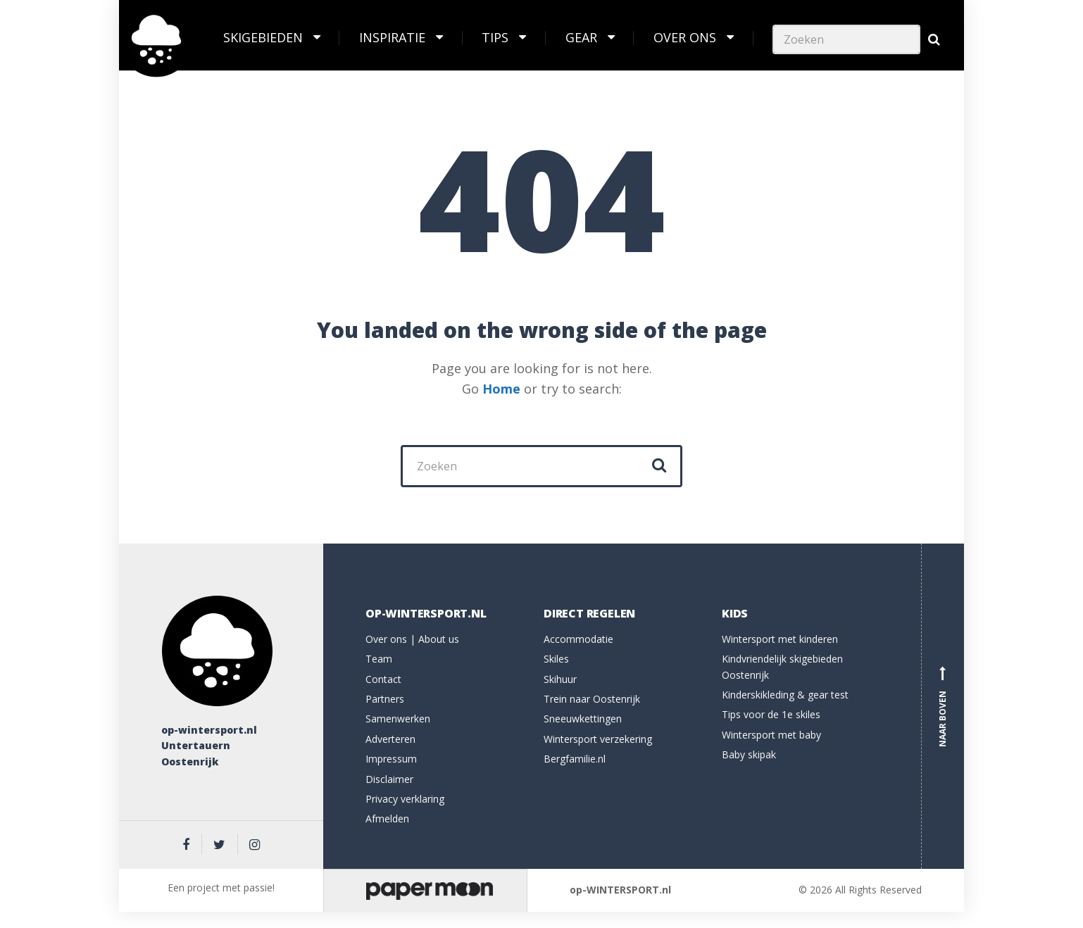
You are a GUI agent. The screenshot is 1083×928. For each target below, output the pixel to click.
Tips (495, 37)
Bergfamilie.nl (575, 758)
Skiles (556, 658)
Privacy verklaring (404, 798)
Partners (384, 699)
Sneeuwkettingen (583, 718)
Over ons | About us (412, 639)
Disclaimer (389, 779)
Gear (581, 37)
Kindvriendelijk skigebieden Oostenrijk (782, 666)
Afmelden (387, 818)
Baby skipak (749, 754)
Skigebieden (263, 37)
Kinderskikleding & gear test (785, 694)
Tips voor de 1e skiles (771, 714)
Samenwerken (397, 718)
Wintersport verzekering (598, 739)
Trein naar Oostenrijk (592, 699)
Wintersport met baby (771, 734)
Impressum (391, 758)
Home (501, 388)
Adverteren (390, 739)
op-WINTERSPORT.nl (620, 889)
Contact (383, 679)
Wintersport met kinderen (780, 639)
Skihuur (560, 679)
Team (378, 658)
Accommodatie (578, 639)
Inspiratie (392, 37)
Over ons (684, 37)
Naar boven (943, 706)
